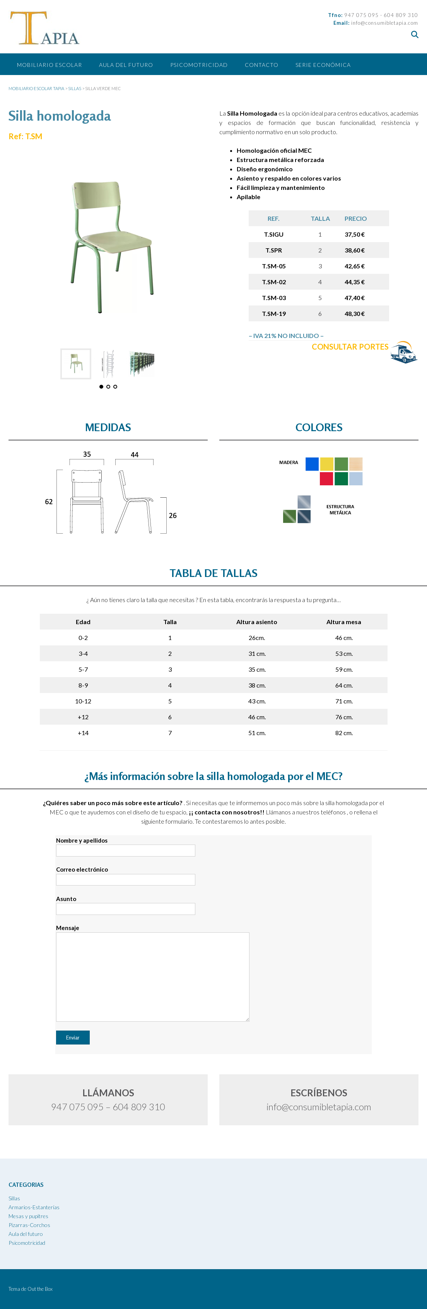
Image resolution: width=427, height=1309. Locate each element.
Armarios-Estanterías (34, 1207)
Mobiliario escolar (49, 64)
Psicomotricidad (199, 64)
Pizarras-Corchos (29, 1225)
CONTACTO (261, 64)
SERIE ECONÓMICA (323, 64)
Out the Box (40, 1289)
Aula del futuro (126, 64)
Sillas (14, 1198)
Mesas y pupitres (28, 1216)
